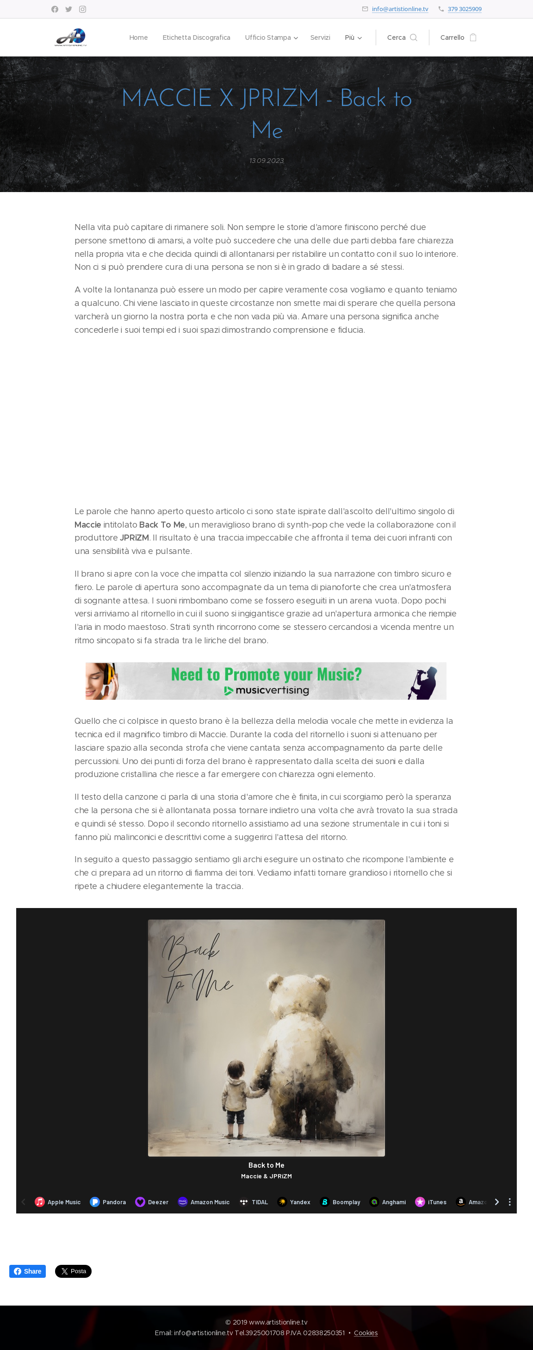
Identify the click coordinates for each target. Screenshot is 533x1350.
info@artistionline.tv (400, 9)
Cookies (366, 1333)
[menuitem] (137, 37)
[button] (402, 37)
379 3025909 (465, 9)
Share (27, 1271)
